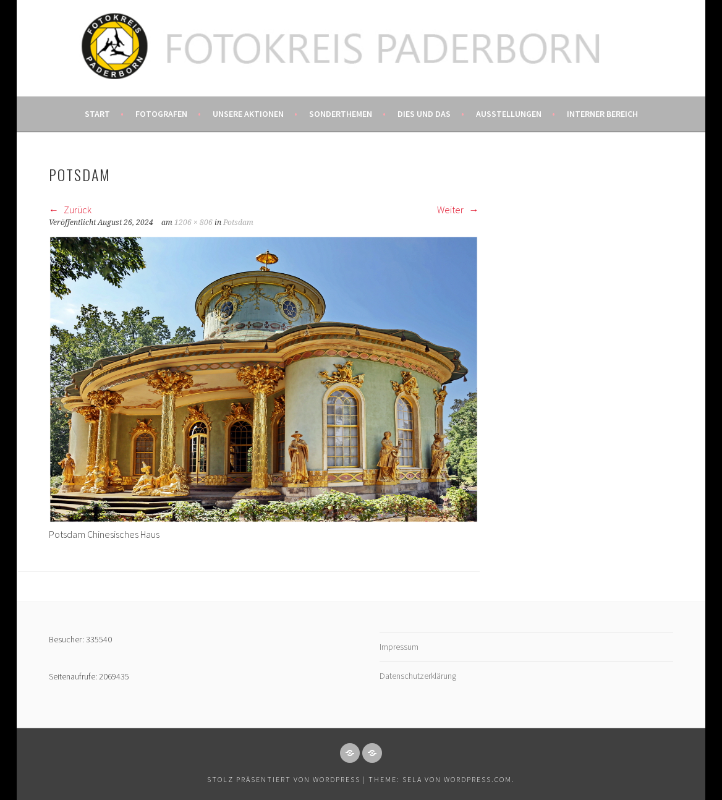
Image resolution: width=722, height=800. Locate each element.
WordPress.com (478, 779)
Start (97, 113)
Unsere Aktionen (248, 113)
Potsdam (238, 222)
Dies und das (424, 113)
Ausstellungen (509, 113)
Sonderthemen (340, 113)
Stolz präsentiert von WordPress (283, 779)
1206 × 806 (193, 222)
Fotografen (161, 113)
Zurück (70, 209)
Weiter (457, 209)
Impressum (399, 646)
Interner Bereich (602, 113)
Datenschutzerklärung (418, 675)
